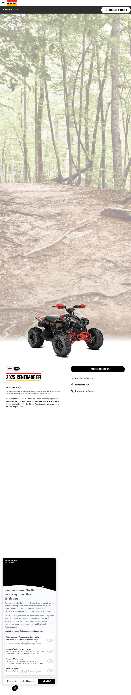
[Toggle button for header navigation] (3, 3)
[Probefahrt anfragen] (98, 391)
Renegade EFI (9, 9)
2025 (17, 368)
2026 (10, 368)
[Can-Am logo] (12, 3)
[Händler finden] (98, 384)
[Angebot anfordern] (98, 378)
